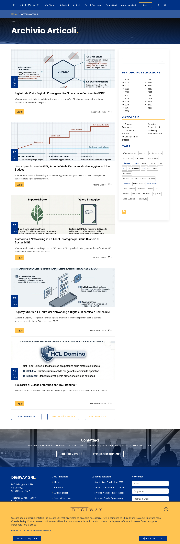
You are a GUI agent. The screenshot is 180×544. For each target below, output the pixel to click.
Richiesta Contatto (71, 454)
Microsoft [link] (141, 188)
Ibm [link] (143, 168)
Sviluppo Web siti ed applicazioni (109, 493)
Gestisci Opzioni (27, 538)
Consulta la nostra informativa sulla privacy (31, 530)
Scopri (145, 5)
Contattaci (111, 5)
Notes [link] (150, 188)
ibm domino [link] (152, 168)
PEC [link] (157, 188)
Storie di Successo (62, 498)
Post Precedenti (98, 417)
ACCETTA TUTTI (153, 538)
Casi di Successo (93, 5)
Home (14, 14)
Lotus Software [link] (129, 188)
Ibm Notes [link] (127, 173)
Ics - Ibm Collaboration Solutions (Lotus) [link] (139, 178)
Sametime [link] (136, 194)
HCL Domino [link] (134, 168)
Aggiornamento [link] (155, 153)
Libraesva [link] (126, 183)
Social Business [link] (129, 199)
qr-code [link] (126, 194)
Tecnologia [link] (142, 199)
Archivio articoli (61, 493)
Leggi (20, 111)
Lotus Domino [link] (139, 183)
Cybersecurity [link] (152, 158)
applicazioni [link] (128, 158)
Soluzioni (64, 5)
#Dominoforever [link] (129, 153)
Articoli (77, 5)
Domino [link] (136, 163)
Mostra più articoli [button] (63, 417)
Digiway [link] (126, 163)
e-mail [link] (144, 163)
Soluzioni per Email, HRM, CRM (109, 482)
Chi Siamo (50, 5)
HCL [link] (124, 168)
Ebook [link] (152, 163)
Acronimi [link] (142, 153)
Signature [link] (157, 194)
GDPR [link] (160, 163)
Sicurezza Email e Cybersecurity (109, 498)
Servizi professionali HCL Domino (110, 487)
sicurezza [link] (146, 194)
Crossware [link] (139, 158)
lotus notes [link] (152, 183)
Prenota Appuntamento (106, 454)
